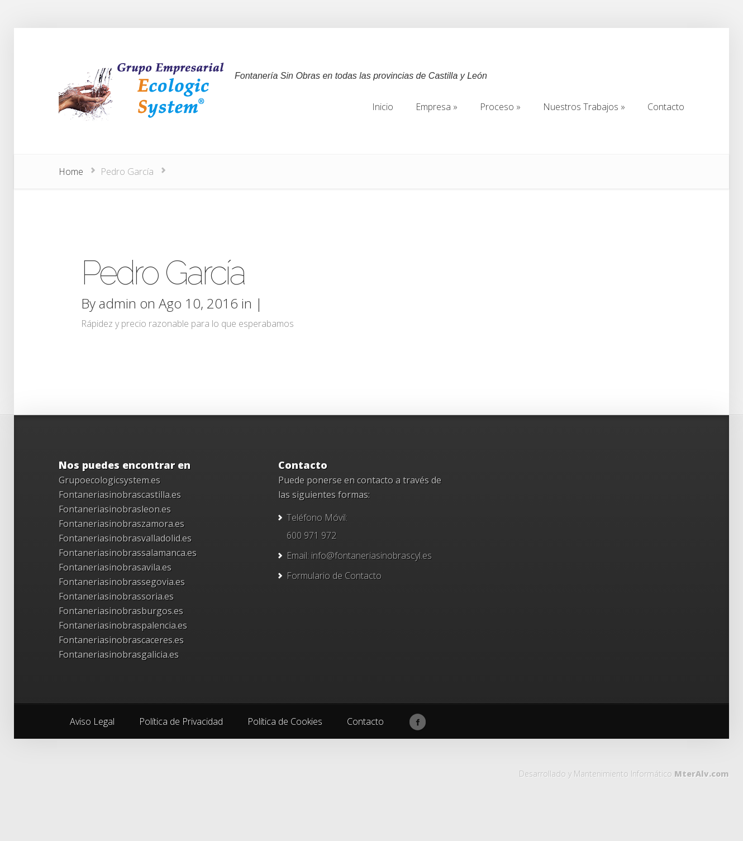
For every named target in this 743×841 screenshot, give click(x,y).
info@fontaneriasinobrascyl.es (371, 555)
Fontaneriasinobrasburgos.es (121, 611)
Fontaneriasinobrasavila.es (115, 567)
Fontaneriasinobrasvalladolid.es (125, 538)
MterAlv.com (701, 773)
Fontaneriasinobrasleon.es (115, 509)
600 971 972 (311, 535)
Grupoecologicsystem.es (109, 480)
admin (117, 303)
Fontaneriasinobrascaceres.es (121, 640)
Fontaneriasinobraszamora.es (121, 523)
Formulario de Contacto (334, 575)
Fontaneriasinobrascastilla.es (120, 494)
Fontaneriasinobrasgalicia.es (119, 654)
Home (71, 171)
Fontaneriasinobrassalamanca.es (128, 553)
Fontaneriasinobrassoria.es (116, 596)
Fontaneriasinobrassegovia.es (122, 582)
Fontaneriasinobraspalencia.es (123, 625)
